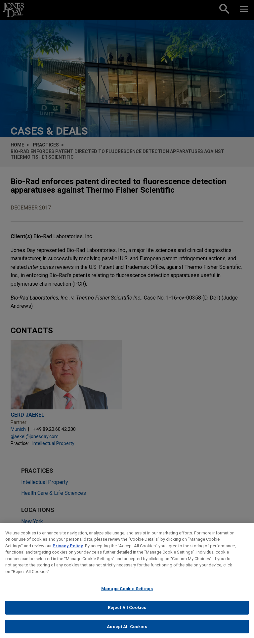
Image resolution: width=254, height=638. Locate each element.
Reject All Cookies (127, 612)
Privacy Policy (68, 551)
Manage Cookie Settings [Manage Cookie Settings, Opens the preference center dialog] (127, 593)
